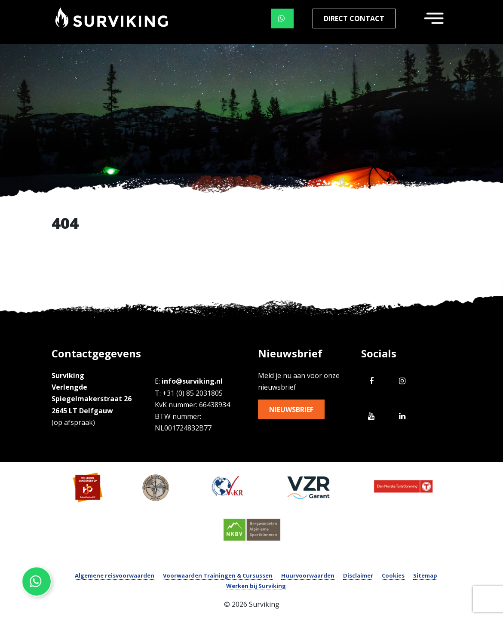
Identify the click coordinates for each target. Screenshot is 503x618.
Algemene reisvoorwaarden (114, 575)
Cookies (393, 575)
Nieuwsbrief (291, 409)
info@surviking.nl (192, 381)
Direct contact (354, 18)
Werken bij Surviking (256, 586)
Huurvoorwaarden (307, 575)
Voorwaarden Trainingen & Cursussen (218, 575)
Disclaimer (358, 575)
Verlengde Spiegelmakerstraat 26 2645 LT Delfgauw (92, 398)
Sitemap (425, 575)
